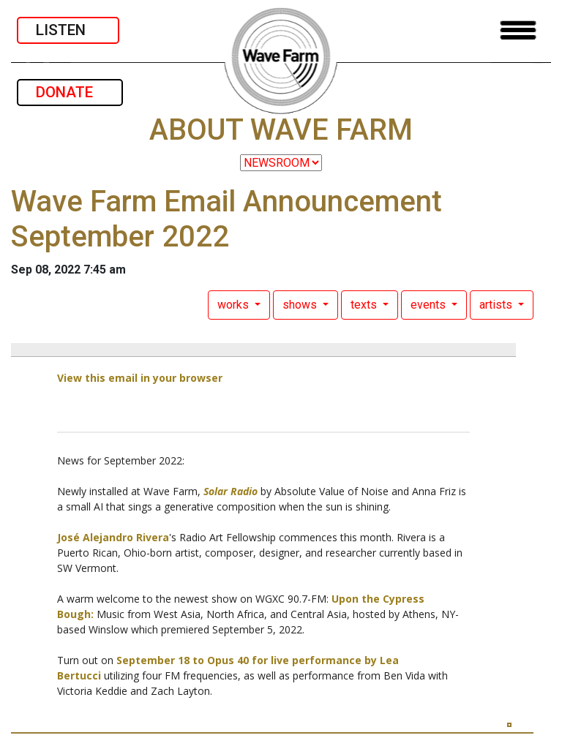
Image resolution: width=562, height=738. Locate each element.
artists (497, 305)
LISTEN (68, 30)
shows (301, 305)
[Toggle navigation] (518, 30)
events (430, 305)
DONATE (70, 92)
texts (365, 305)
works (234, 305)
